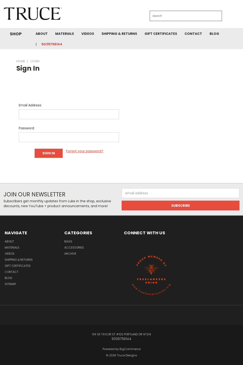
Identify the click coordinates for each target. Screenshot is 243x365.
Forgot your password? (84, 151)
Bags (68, 241)
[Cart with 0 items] (238, 15)
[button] (151, 273)
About (42, 33)
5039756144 (51, 44)
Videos (87, 33)
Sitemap (10, 283)
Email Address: (30, 105)
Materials (64, 33)
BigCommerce (130, 348)
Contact (193, 33)
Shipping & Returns (119, 33)
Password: (27, 128)
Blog (214, 33)
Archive (70, 253)
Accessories (74, 247)
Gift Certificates (161, 33)
